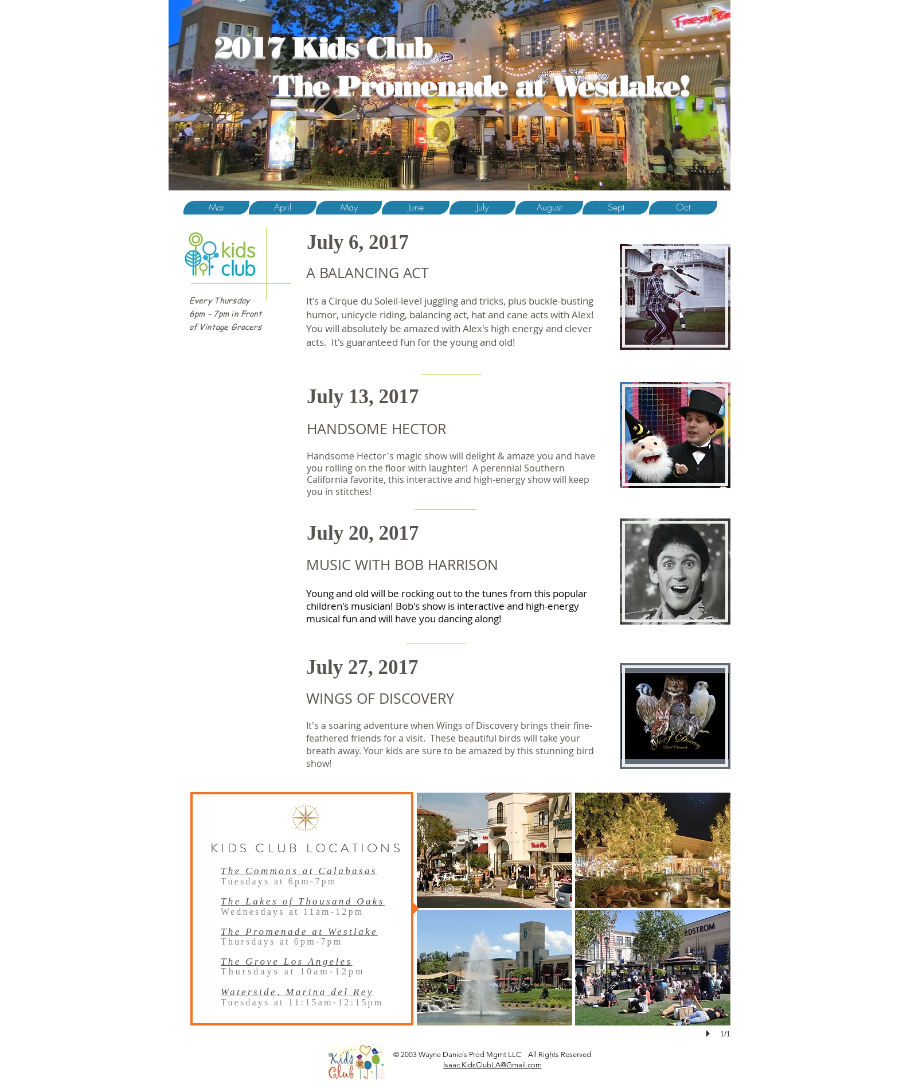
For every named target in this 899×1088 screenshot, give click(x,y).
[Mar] (216, 208)
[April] (282, 208)
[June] (416, 208)
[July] (482, 208)
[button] (349, 208)
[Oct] (683, 208)
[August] (549, 208)
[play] (709, 1033)
